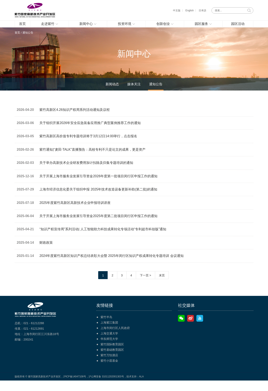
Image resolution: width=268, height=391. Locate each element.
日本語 (202, 10)
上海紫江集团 (109, 333)
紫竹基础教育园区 (112, 360)
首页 (17, 39)
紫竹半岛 (106, 327)
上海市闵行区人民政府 (115, 338)
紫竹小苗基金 (109, 371)
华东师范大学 (109, 349)
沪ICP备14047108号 (74, 387)
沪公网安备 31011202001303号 (106, 387)
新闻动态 (112, 91)
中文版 (176, 10)
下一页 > (145, 285)
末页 (162, 285)
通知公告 (155, 91)
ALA (141, 387)
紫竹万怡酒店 (109, 365)
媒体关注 (134, 91)
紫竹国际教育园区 (112, 354)
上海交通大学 (109, 344)
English (190, 10)
